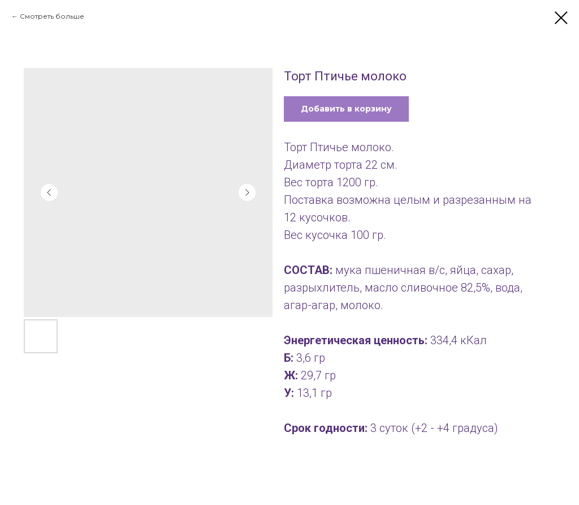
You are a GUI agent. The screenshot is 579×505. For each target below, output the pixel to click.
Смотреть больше (52, 16)
